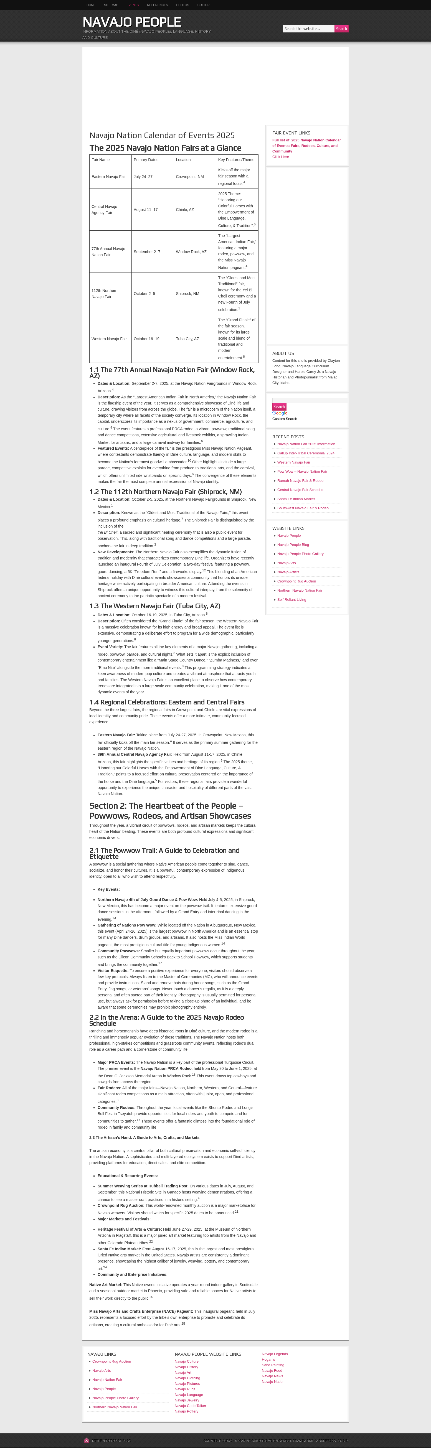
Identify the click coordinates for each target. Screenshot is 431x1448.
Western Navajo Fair (293, 462)
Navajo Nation (273, 1382)
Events (132, 5)
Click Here (280, 157)
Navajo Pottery (186, 1411)
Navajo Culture (187, 1361)
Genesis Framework (296, 1440)
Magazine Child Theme (253, 1440)
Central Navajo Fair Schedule (300, 490)
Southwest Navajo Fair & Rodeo (303, 508)
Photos (182, 5)
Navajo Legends (275, 1354)
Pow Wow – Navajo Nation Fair (302, 471)
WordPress (326, 1440)
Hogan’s (268, 1359)
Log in (343, 1440)
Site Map (111, 5)
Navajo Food (272, 1370)
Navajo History (186, 1367)
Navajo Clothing (188, 1378)
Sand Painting (273, 1365)
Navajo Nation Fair (107, 1380)
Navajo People (131, 22)
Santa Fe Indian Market (296, 499)
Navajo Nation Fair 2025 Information (306, 444)
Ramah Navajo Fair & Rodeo (300, 481)
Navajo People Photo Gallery (115, 1398)
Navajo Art (183, 1372)
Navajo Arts (101, 1370)
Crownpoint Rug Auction (111, 1361)
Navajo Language (189, 1395)
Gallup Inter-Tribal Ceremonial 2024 (305, 453)
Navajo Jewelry (187, 1400)
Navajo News (272, 1376)
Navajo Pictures (187, 1383)
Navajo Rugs (185, 1389)
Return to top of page (111, 1440)
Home (91, 5)
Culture (202, 5)
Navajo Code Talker (190, 1406)
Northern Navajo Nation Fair (114, 1407)
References (157, 5)
